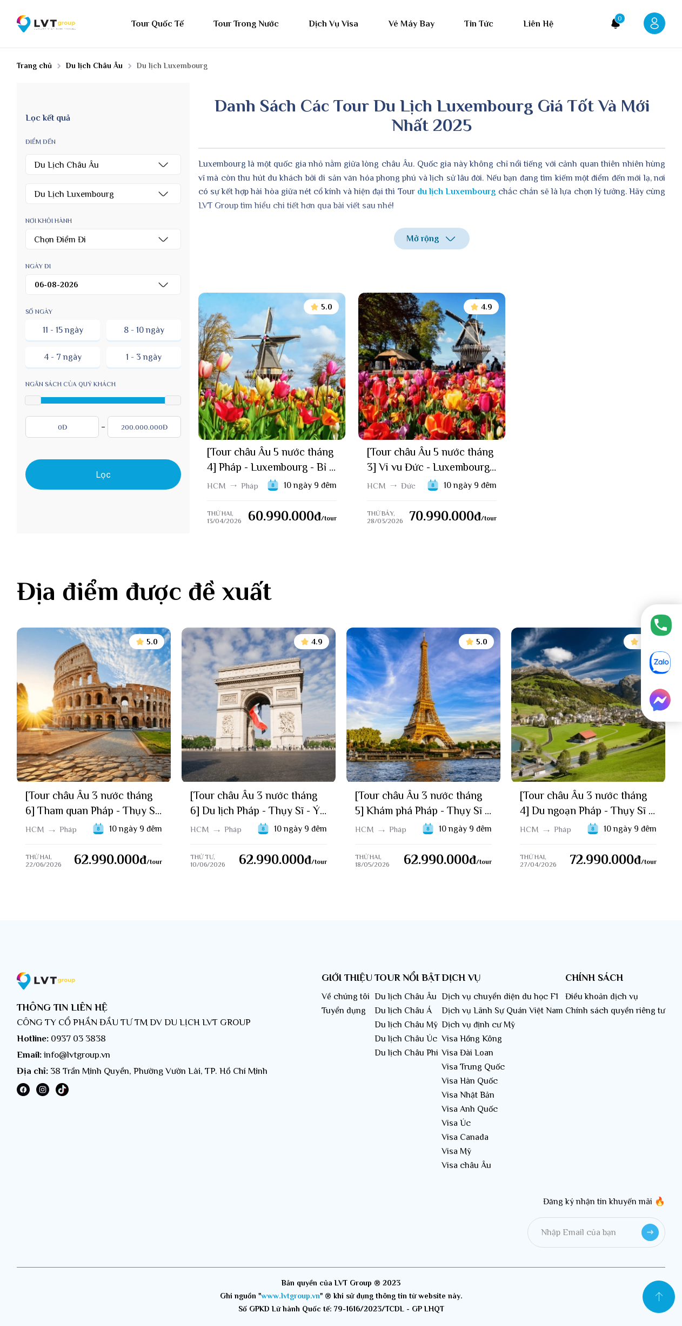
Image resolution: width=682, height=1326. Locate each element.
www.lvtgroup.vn (290, 1295)
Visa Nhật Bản (468, 1095)
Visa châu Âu (466, 1165)
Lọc (103, 474)
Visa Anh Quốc (470, 1109)
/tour (329, 518)
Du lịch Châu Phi (406, 1053)
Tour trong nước (246, 24)
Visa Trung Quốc (473, 1067)
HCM (216, 485)
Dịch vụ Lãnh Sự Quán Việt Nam (502, 1010)
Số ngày (38, 311)
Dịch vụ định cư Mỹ (478, 1025)
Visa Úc (456, 1123)
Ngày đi (38, 266)
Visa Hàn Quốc (470, 1081)
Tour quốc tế (157, 24)
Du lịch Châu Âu (406, 996)
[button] (103, 164)
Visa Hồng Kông (472, 1039)
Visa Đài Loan (467, 1053)
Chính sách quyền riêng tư (615, 1010)
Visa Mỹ (456, 1151)
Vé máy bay (411, 24)
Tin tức (478, 24)
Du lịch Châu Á (403, 1010)
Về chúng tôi (346, 996)
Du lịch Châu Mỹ (406, 1025)
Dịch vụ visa (333, 24)
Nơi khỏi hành (48, 221)
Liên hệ (538, 24)
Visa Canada (465, 1137)
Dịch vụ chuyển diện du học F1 (500, 996)
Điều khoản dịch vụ (601, 996)
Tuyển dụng (344, 1010)
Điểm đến (40, 142)
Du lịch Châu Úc (406, 1039)
